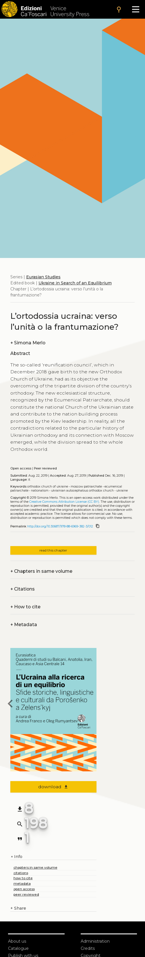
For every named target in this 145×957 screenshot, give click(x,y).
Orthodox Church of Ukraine (47, 486)
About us (17, 941)
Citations (22, 589)
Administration (95, 941)
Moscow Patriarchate (86, 486)
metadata (22, 883)
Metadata (23, 624)
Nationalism (40, 490)
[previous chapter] (10, 704)
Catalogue (18, 948)
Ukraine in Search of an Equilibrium (75, 283)
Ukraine (122, 490)
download (53, 786)
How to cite (25, 606)
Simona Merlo (27, 342)
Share (18, 908)
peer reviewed (26, 894)
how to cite (23, 878)
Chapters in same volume (41, 571)
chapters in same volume (35, 867)
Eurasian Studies (43, 276)
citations (20, 873)
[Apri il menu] (135, 9)
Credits (88, 948)
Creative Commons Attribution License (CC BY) (64, 502)
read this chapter (53, 550)
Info (16, 857)
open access (24, 889)
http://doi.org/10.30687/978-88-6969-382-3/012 (60, 526)
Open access (20, 468)
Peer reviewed (45, 468)
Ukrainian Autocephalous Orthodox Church (82, 490)
